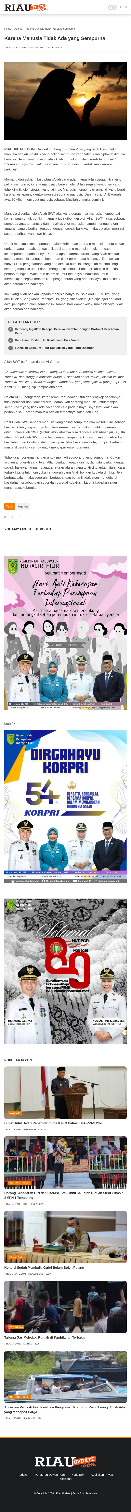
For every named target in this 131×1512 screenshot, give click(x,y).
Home (7, 28)
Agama (18, 28)
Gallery (15, 1113)
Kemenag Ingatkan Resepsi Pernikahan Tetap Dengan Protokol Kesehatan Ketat (67, 331)
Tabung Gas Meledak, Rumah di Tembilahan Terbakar (45, 1337)
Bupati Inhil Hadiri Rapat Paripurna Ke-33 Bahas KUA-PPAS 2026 (53, 1123)
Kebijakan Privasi (102, 1474)
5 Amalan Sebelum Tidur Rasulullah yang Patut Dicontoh (55, 347)
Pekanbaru (17, 1257)
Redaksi (23, 1474)
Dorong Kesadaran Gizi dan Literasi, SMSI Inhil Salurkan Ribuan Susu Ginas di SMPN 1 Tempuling (64, 1195)
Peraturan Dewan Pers (50, 1474)
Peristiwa (16, 1327)
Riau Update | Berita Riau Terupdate (76, 1493)
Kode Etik (78, 1474)
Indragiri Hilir (19, 1183)
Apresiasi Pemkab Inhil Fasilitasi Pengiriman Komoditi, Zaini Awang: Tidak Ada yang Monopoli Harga (64, 1409)
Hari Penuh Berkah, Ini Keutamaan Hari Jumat (47, 340)
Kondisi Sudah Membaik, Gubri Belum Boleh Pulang (44, 1268)
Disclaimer (65, 1478)
